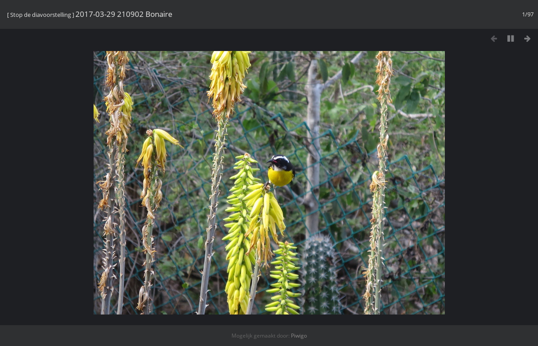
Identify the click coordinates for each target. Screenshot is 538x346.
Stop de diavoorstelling (40, 15)
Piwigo (299, 335)
